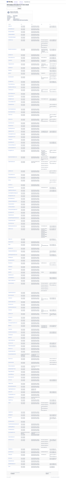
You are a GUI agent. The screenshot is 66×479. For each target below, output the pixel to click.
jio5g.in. (9, 244)
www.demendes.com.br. (11, 351)
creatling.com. (10, 139)
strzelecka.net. (10, 67)
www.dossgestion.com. (11, 432)
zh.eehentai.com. (10, 125)
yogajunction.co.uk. (11, 131)
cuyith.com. (10, 269)
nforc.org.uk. (10, 458)
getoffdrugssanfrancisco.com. (12, 254)
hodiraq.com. (10, 454)
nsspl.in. (9, 402)
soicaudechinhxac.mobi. (11, 220)
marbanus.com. (10, 313)
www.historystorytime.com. (12, 307)
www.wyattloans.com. (11, 174)
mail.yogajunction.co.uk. (11, 136)
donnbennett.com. (11, 187)
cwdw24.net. (10, 329)
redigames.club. (10, 383)
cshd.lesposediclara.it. (11, 34)
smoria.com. (10, 379)
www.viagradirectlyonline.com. (12, 322)
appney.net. (10, 337)
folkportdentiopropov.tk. (11, 345)
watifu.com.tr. (10, 391)
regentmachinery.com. (11, 161)
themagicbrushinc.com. (11, 195)
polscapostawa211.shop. (12, 368)
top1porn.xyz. (10, 114)
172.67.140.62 (23, 29)
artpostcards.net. (10, 241)
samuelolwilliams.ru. (11, 277)
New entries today (48, 472)
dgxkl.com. (9, 325)
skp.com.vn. (10, 417)
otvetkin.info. (10, 60)
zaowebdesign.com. (11, 142)
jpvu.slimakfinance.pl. (11, 198)
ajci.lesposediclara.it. (11, 31)
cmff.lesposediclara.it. (11, 206)
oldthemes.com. (10, 228)
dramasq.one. (10, 317)
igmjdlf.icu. (10, 272)
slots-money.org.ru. (11, 295)
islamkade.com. (10, 54)
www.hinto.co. (10, 184)
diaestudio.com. (10, 248)
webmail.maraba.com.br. (12, 301)
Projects (16, 1)
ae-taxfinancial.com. (11, 429)
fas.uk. (9, 466)
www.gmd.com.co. (11, 397)
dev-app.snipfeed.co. (11, 260)
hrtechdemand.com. (11, 421)
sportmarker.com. (11, 451)
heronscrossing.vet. (11, 283)
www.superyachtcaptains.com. (12, 209)
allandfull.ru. (10, 70)
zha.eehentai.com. (11, 96)
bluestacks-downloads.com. (12, 49)
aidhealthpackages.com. (11, 463)
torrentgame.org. (10, 81)
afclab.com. (10, 26)
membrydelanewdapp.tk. (12, 37)
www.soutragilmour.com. (12, 101)
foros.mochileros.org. (11, 84)
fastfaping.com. (10, 257)
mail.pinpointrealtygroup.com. (12, 201)
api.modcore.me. (10, 304)
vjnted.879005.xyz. (11, 374)
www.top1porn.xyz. (11, 223)
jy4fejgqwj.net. (10, 414)
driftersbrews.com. (11, 439)
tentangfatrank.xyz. (11, 104)
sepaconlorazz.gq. (11, 362)
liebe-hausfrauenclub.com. (12, 386)
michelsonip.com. (10, 89)
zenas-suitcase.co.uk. (11, 57)
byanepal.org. (10, 266)
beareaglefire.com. (11, 150)
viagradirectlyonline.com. (12, 292)
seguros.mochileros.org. (11, 280)
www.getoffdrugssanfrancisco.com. (13, 217)
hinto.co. (9, 180)
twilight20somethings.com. (12, 190)
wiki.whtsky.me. (10, 334)
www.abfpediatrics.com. (11, 394)
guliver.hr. (9, 73)
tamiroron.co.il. (10, 358)
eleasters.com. (10, 348)
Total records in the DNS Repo (15, 472)
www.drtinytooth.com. (11, 128)
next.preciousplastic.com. (12, 147)
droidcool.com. (10, 119)
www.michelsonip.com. (11, 93)
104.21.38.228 (23, 26)
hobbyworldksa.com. (11, 371)
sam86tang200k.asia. (11, 426)
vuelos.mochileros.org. (11, 340)
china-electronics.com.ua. (12, 177)
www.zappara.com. (11, 212)
